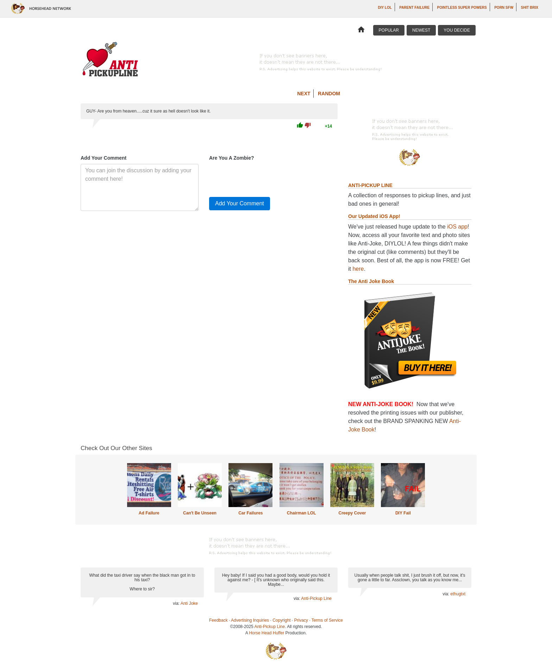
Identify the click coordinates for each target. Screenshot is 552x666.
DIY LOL (385, 7)
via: (176, 603)
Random (329, 93)
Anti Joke (189, 603)
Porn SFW (503, 7)
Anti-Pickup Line (316, 598)
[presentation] (262, 177)
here (358, 269)
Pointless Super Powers (462, 7)
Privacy (301, 620)
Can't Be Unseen (200, 513)
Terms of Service (327, 620)
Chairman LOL (301, 513)
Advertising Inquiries (250, 620)
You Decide (457, 30)
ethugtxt (457, 593)
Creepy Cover (352, 513)
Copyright (281, 620)
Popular (389, 30)
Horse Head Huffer (266, 632)
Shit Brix (529, 7)
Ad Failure (149, 513)
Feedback (218, 620)
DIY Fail (403, 513)
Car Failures (250, 513)
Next (303, 93)
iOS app (457, 227)
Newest (421, 30)
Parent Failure (414, 7)
